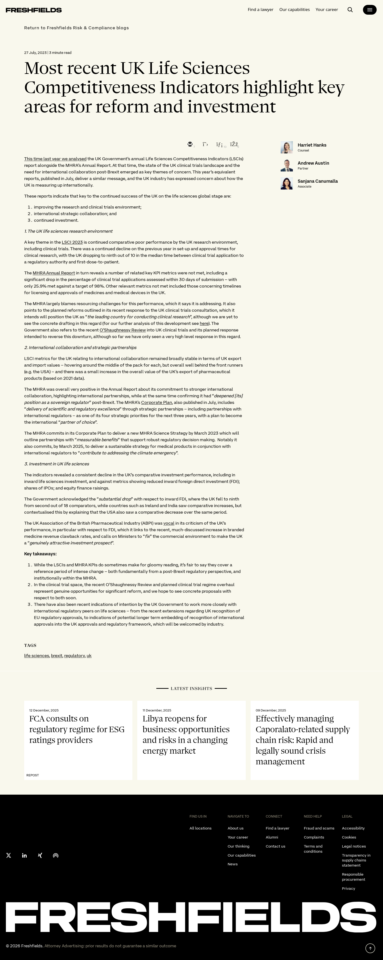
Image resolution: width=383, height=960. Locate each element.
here (204, 323)
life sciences (36, 655)
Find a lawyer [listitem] (277, 828)
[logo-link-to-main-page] (34, 10)
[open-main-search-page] (350, 8)
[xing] (40, 855)
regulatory (74, 655)
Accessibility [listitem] (353, 828)
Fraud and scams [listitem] (319, 828)
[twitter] (204, 144)
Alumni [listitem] (272, 837)
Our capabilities (294, 8)
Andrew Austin (313, 163)
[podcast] (56, 855)
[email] (189, 144)
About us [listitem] (236, 828)
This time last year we (46, 158)
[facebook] (233, 144)
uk (89, 655)
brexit (56, 655)
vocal (168, 523)
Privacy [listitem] (348, 888)
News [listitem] (233, 864)
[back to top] (370, 948)
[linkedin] (218, 144)
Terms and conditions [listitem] (313, 849)
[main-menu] (369, 8)
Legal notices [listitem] (354, 846)
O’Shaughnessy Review (123, 329)
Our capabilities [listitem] (242, 855)
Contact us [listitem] (275, 846)
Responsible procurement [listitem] (353, 877)
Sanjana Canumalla (318, 181)
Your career (327, 8)
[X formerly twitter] (9, 855)
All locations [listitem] (201, 828)
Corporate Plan (156, 402)
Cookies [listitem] (349, 837)
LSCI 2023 (72, 242)
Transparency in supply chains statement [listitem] (356, 860)
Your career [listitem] (238, 837)
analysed (77, 158)
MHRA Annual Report (54, 272)
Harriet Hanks (312, 145)
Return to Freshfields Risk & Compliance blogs (76, 27)
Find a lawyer (261, 8)
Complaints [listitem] (314, 837)
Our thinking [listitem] (238, 846)
